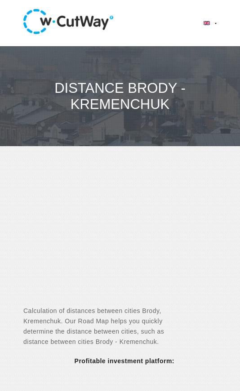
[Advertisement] (120, 234)
